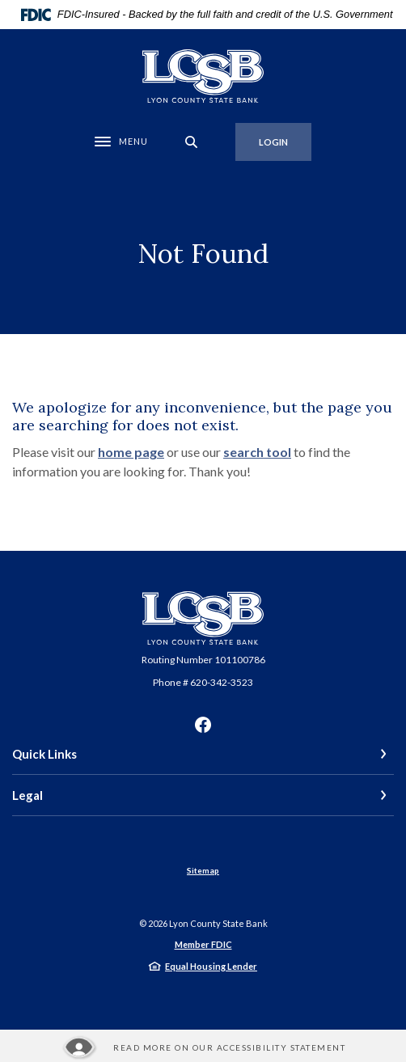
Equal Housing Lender (211, 966)
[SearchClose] (191, 142)
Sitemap (203, 870)
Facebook (203, 725)
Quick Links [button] (44, 754)
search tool (257, 451)
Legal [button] (27, 795)
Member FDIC (203, 944)
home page (131, 451)
